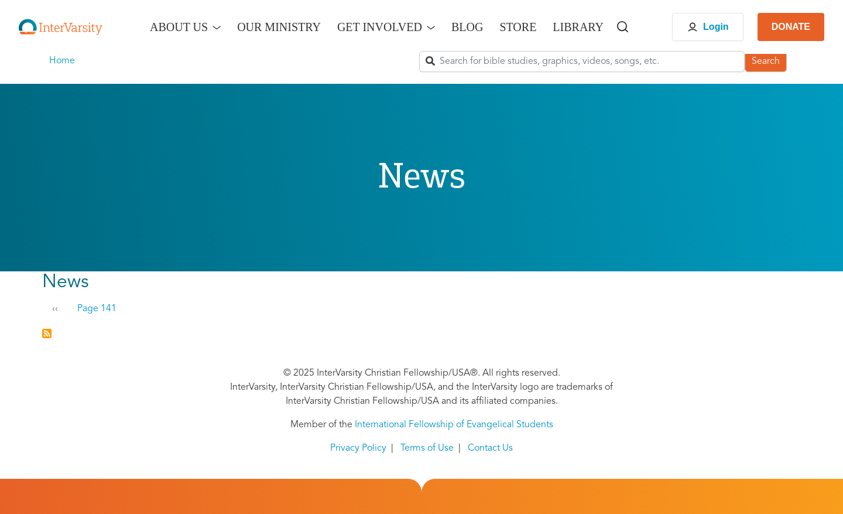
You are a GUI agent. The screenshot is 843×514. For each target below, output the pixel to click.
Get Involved (379, 27)
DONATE (791, 27)
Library (578, 27)
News (65, 282)
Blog (467, 27)
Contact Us (490, 448)
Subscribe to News (47, 333)
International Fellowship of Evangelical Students (454, 425)
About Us (179, 27)
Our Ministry (279, 27)
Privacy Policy (358, 448)
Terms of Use (427, 448)
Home (62, 61)
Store (517, 27)
